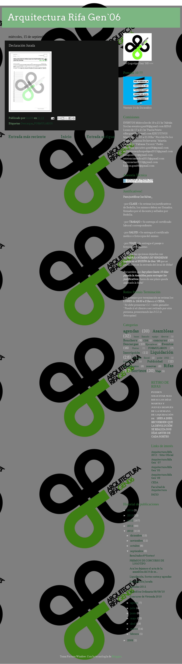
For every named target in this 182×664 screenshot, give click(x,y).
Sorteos (139, 370)
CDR (145, 340)
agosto (134, 602)
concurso (160, 340)
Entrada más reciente (27, 137)
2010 (130, 530)
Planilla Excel (141, 357)
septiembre (137, 551)
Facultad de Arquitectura (159, 488)
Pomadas (128, 361)
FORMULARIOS (43, 123)
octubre (135, 545)
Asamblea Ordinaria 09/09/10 (147, 591)
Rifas (168, 365)
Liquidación (161, 352)
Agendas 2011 (138, 586)
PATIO (155, 494)
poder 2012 (163, 358)
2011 (130, 525)
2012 (130, 520)
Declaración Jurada (141, 581)
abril (133, 623)
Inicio (66, 137)
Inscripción (131, 352)
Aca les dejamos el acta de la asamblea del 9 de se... (146, 570)
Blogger (117, 656)
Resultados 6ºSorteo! (142, 555)
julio (133, 608)
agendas (131, 330)
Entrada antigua (101, 137)
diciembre (136, 535)
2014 (130, 510)
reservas (151, 366)
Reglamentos (131, 366)
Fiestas (135, 348)
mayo (133, 618)
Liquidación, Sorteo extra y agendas (150, 576)
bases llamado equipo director (151, 337)
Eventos (167, 344)
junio (133, 613)
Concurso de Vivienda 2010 (146, 596)
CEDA (154, 482)
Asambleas (163, 330)
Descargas (27, 123)
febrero (135, 633)
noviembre (136, 540)
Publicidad (155, 361)
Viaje (158, 371)
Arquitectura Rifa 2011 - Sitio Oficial (162, 453)
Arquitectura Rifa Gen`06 (64, 17)
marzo (134, 628)
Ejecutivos (151, 344)
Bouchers (130, 340)
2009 (130, 640)
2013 (130, 515)
